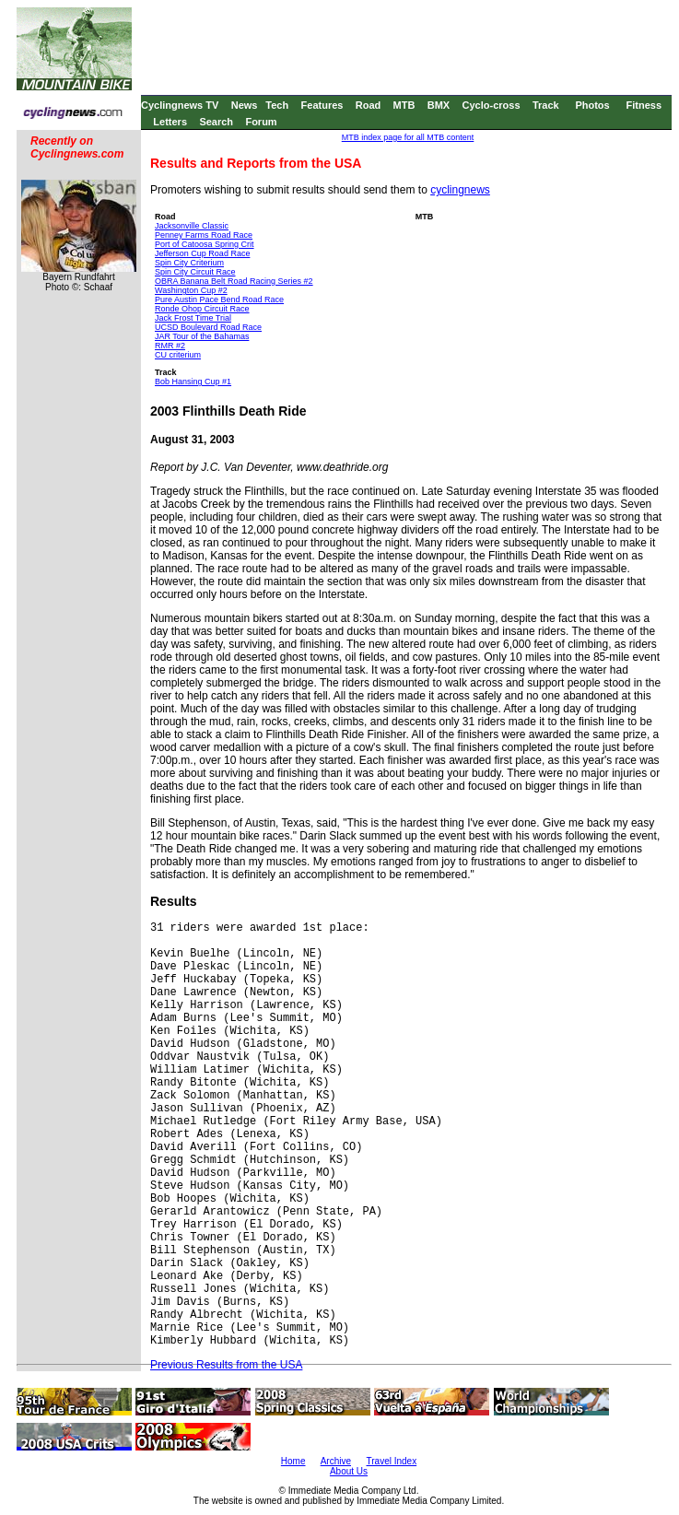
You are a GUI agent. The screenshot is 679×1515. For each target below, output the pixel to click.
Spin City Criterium (189, 262)
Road (368, 105)
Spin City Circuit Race (195, 271)
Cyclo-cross (491, 105)
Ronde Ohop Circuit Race (202, 308)
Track (546, 105)
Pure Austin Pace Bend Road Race (219, 299)
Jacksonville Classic (191, 225)
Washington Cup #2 (191, 290)
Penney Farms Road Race (203, 235)
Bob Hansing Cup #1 (193, 381)
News (244, 105)
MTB (404, 105)
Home (293, 1461)
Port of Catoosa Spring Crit (204, 244)
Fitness (643, 105)
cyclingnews (460, 189)
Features (322, 105)
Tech (276, 105)
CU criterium (178, 354)
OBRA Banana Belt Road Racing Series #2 (234, 281)
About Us (349, 1471)
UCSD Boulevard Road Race (208, 327)
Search (216, 121)
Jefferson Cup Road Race (202, 253)
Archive (336, 1461)
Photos (592, 105)
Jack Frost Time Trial (193, 318)
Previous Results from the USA (226, 1364)
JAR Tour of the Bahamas (202, 336)
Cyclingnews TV (179, 105)
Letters (170, 121)
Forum (260, 121)
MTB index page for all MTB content (408, 137)
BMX (438, 105)
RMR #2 (170, 345)
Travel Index (392, 1461)
